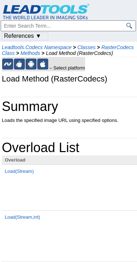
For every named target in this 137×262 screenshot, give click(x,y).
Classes (86, 47)
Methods (30, 53)
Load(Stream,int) (22, 217)
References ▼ (22, 36)
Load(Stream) (19, 171)
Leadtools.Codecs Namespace (37, 47)
